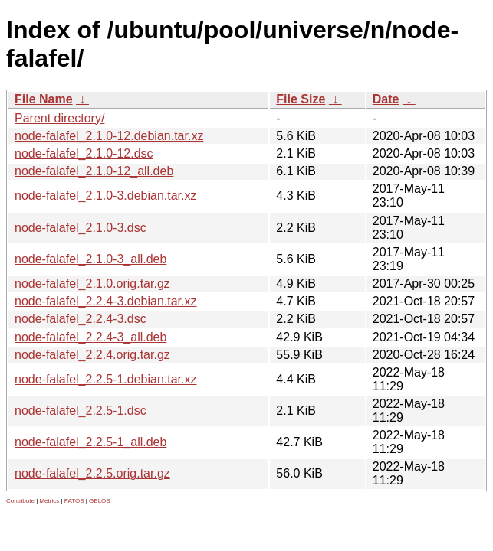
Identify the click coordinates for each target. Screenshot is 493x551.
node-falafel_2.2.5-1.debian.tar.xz (106, 379)
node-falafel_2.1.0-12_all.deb (94, 171)
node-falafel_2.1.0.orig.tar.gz (92, 283)
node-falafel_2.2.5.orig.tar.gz (92, 473)
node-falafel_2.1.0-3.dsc (80, 227)
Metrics (49, 500)
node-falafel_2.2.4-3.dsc (80, 318)
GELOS (99, 500)
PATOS (74, 500)
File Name (44, 99)
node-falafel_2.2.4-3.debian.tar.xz (106, 301)
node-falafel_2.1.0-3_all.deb (90, 259)
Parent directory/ (59, 118)
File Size (300, 99)
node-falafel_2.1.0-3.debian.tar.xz (106, 195)
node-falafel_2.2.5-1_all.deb (90, 441)
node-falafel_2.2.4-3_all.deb (90, 337)
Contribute (20, 500)
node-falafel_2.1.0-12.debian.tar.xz (109, 135)
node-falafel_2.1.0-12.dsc (84, 153)
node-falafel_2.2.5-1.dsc (80, 410)
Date (386, 99)
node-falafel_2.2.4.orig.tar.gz (92, 354)
